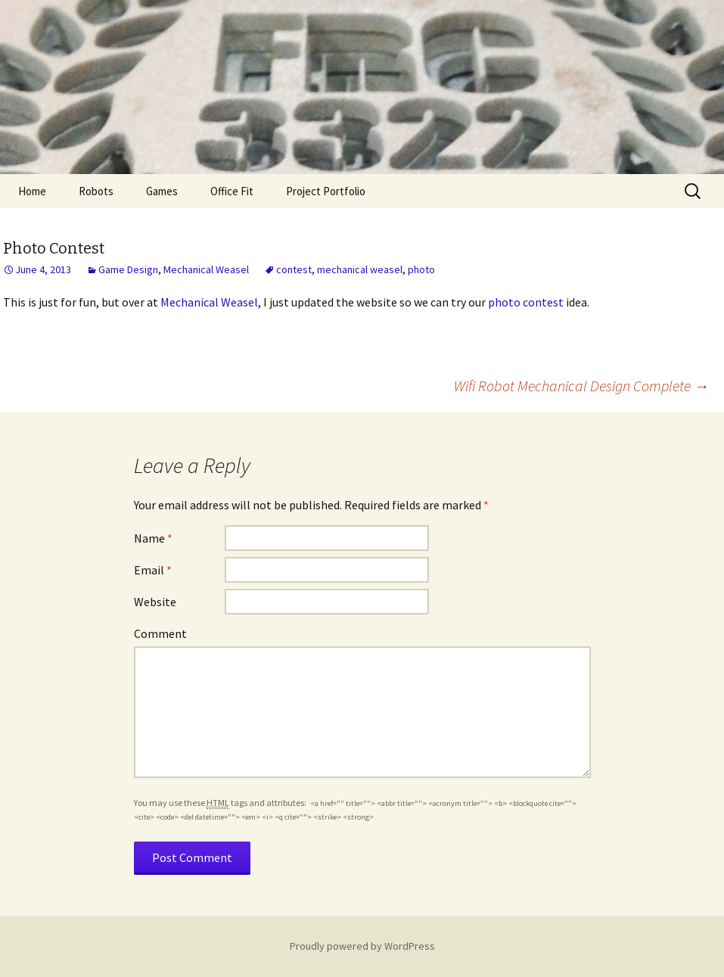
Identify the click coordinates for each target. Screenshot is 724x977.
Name (153, 538)
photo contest (526, 302)
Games (162, 191)
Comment (160, 633)
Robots (96, 191)
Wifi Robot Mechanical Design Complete (581, 385)
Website (155, 601)
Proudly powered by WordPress (362, 946)
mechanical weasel (359, 269)
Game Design (128, 269)
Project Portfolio (325, 191)
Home (32, 191)
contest (294, 269)
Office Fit (231, 191)
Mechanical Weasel (206, 269)
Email (153, 569)
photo (421, 269)
